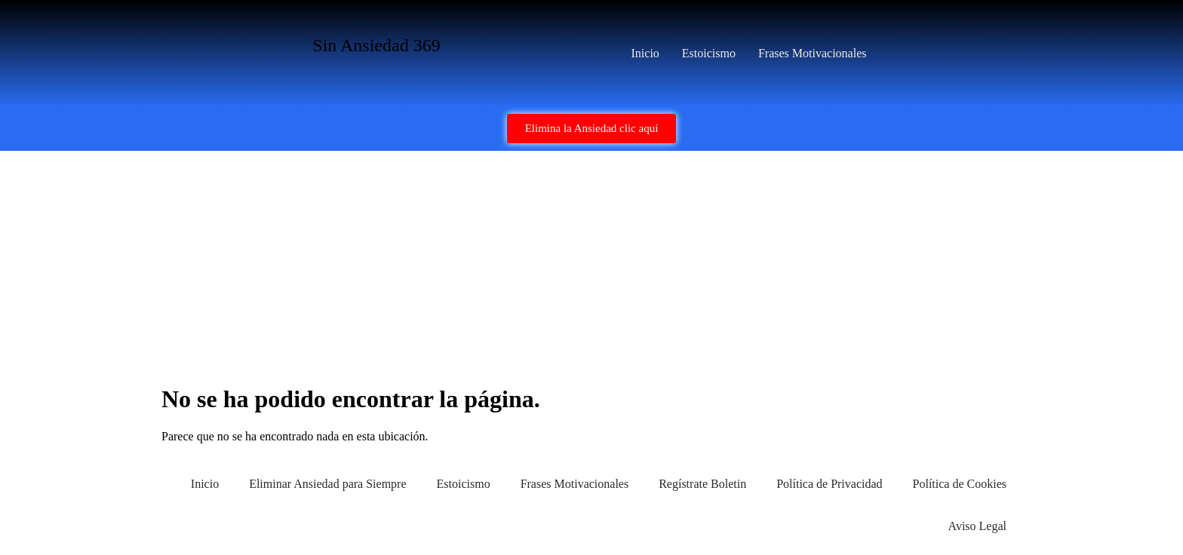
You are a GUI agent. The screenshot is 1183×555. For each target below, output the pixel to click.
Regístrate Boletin (702, 483)
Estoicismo (709, 53)
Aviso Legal (977, 526)
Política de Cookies (959, 483)
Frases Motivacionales (812, 53)
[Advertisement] (591, 263)
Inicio (645, 53)
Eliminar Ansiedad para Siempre (327, 483)
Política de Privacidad (829, 483)
